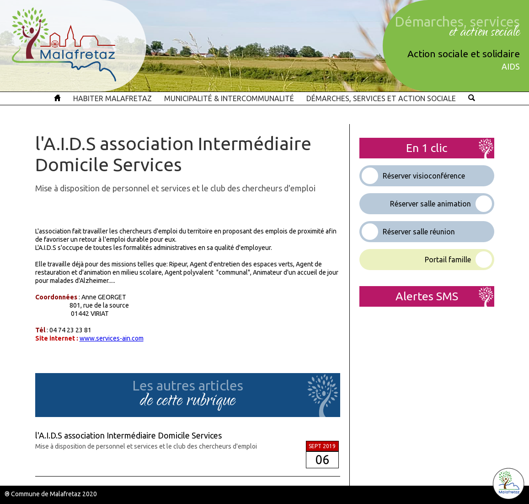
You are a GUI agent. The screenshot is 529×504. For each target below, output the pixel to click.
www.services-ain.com (112, 338)
